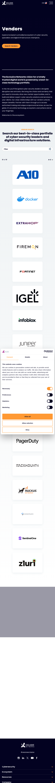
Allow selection (27, 423)
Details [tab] (27, 357)
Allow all (27, 416)
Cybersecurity (8, 767)
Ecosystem (7, 772)
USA (44, 3)
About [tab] (45, 357)
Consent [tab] (10, 357)
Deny (27, 430)
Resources (7, 777)
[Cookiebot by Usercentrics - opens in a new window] (44, 351)
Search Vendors (11, 46)
